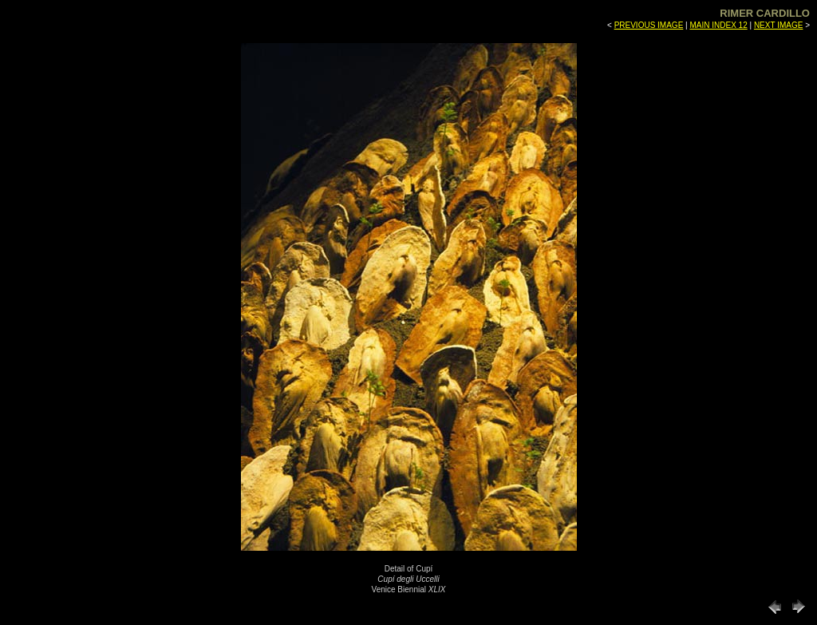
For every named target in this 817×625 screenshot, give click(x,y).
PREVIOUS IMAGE (649, 25)
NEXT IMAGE (778, 25)
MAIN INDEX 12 (718, 25)
